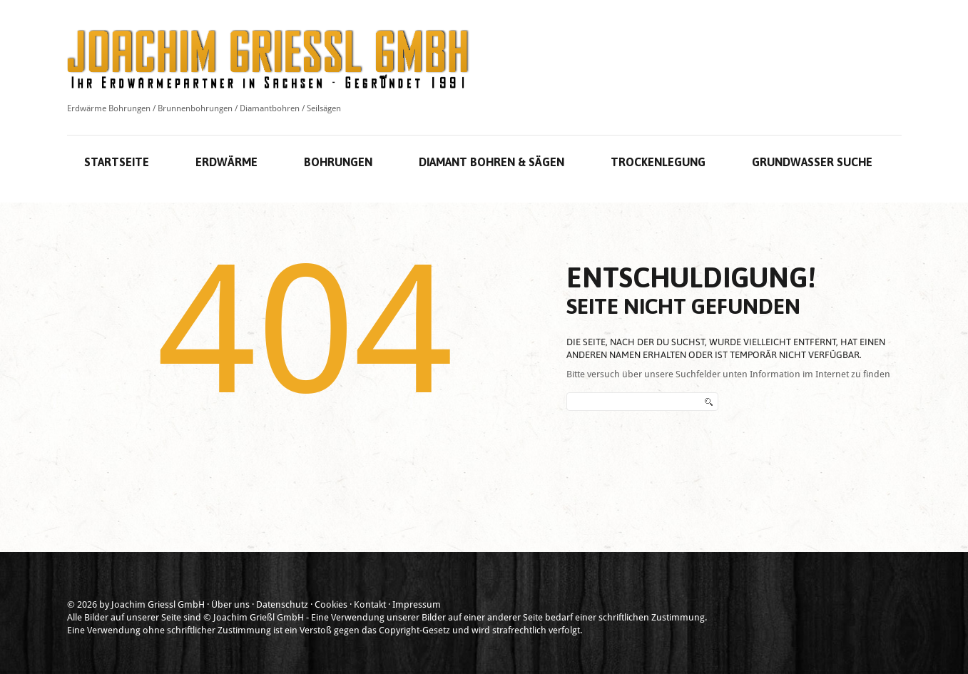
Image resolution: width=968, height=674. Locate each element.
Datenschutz (282, 604)
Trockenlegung (658, 161)
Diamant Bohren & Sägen (491, 161)
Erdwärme (226, 161)
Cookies (331, 604)
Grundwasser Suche (812, 161)
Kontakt (370, 604)
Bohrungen (338, 161)
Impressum (416, 604)
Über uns (230, 604)
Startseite (116, 161)
